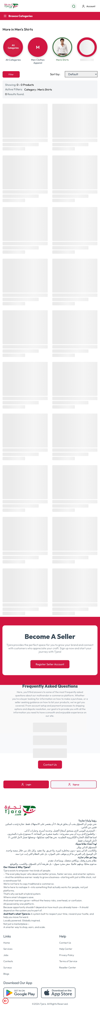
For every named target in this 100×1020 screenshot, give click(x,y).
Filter (11, 75)
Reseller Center (67, 968)
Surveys (7, 968)
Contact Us (50, 765)
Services (7, 949)
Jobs (5, 955)
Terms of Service (68, 962)
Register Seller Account (50, 665)
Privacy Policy (66, 955)
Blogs (6, 974)
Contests (8, 962)
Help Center (65, 949)
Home (6, 943)
